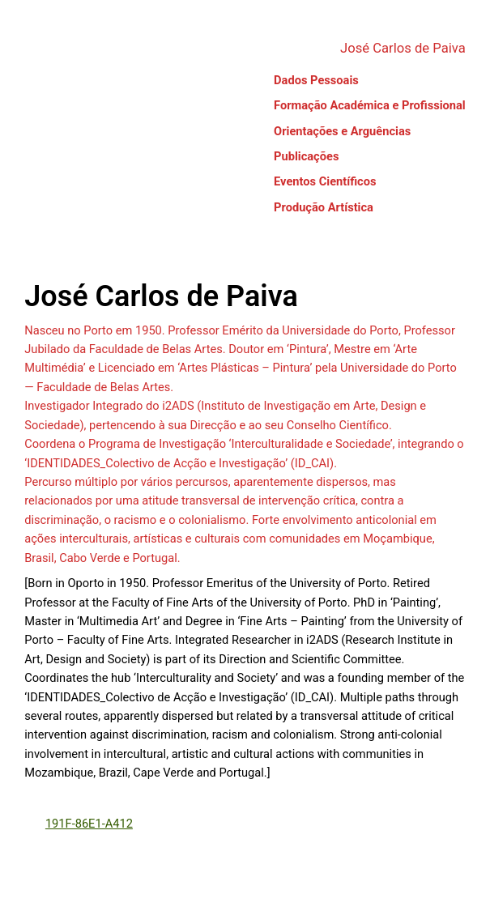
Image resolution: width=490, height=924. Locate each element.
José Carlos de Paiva (403, 48)
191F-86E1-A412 (89, 823)
